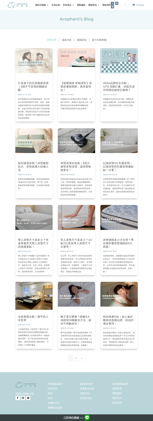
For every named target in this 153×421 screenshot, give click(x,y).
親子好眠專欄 (99, 39)
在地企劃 (56, 5)
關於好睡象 (40, 5)
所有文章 (52, 39)
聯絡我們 (106, 5)
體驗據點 (81, 5)
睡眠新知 (92, 5)
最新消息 (67, 39)
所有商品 (67, 5)
